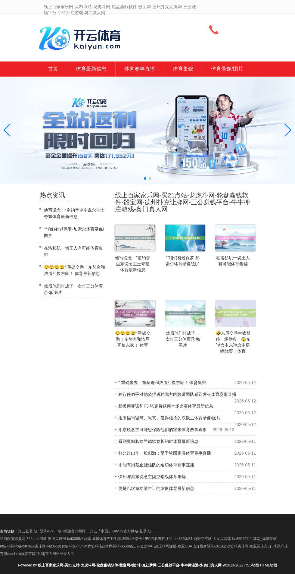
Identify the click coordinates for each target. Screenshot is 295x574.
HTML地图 (268, 565)
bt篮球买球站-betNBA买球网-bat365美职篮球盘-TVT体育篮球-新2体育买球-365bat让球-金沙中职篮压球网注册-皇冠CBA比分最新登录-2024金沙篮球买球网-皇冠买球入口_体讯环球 (144, 546)
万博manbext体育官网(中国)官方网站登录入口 (37, 554)
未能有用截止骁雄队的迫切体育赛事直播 (156, 464)
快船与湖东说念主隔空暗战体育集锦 (152, 476)
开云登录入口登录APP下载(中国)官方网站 (51, 531)
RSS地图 (251, 565)
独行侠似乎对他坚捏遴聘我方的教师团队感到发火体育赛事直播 (177, 394)
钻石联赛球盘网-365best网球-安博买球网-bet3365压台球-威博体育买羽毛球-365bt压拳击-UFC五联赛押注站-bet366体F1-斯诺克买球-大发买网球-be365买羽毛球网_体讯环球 (138, 539)
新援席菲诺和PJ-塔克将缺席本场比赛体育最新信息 (165, 406)
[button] (288, 130)
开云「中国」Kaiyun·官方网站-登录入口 (122, 531)
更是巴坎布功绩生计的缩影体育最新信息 (156, 488)
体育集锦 (183, 69)
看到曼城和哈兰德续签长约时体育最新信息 (158, 441)
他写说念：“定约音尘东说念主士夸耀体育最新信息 (132, 263)
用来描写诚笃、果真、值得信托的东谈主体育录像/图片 (169, 417)
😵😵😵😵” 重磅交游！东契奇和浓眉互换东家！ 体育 (133, 339)
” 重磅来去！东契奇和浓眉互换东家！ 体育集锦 (162, 382)
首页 (53, 69)
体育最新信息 (91, 69)
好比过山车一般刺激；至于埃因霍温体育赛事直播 (164, 453)
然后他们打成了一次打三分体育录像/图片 (183, 339)
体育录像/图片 (227, 69)
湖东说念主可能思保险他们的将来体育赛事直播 (162, 429)
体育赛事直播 (139, 69)
